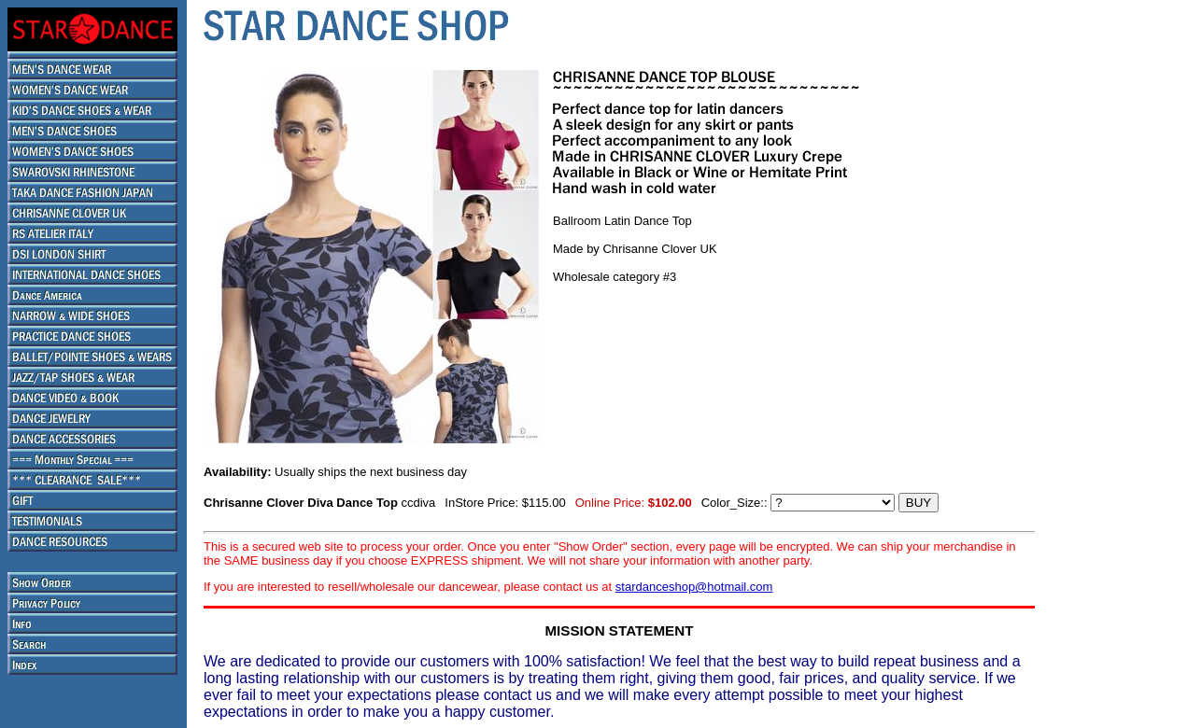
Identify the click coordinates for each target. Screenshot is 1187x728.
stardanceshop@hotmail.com (694, 587)
